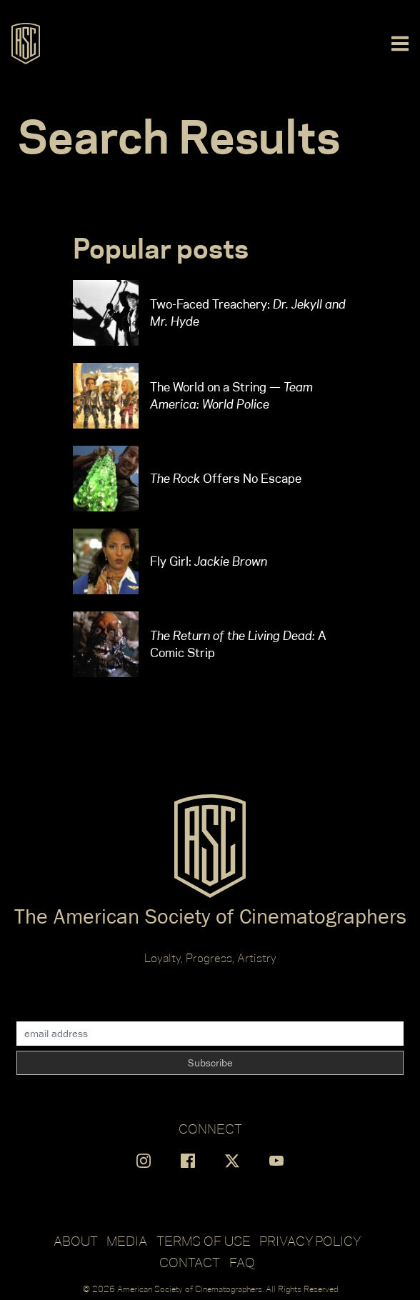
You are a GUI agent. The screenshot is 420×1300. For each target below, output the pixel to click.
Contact (189, 1262)
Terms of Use (203, 1240)
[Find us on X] (232, 1160)
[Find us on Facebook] (187, 1160)
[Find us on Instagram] (143, 1160)
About (76, 1240)
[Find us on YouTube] (276, 1160)
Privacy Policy (310, 1240)
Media (126, 1240)
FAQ (242, 1262)
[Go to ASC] (25, 43)
